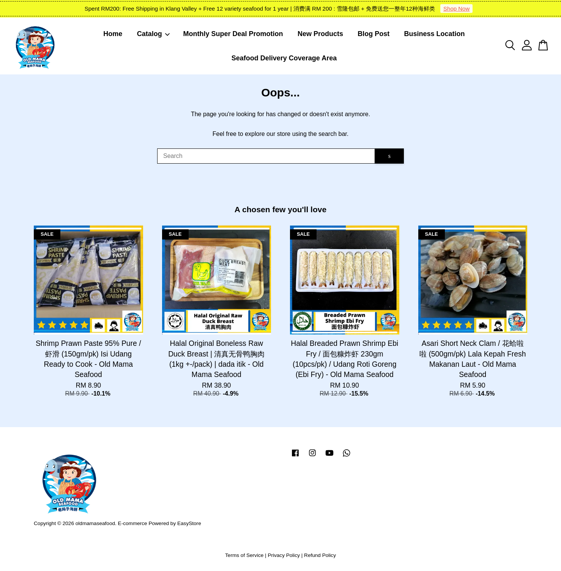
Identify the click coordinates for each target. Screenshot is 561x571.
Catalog (153, 34)
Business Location (434, 34)
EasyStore (189, 523)
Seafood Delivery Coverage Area (284, 58)
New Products (320, 34)
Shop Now (456, 8)
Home (112, 34)
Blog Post (373, 34)
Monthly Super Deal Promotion (233, 34)
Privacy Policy (284, 555)
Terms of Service (244, 555)
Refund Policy (320, 555)
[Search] (266, 156)
